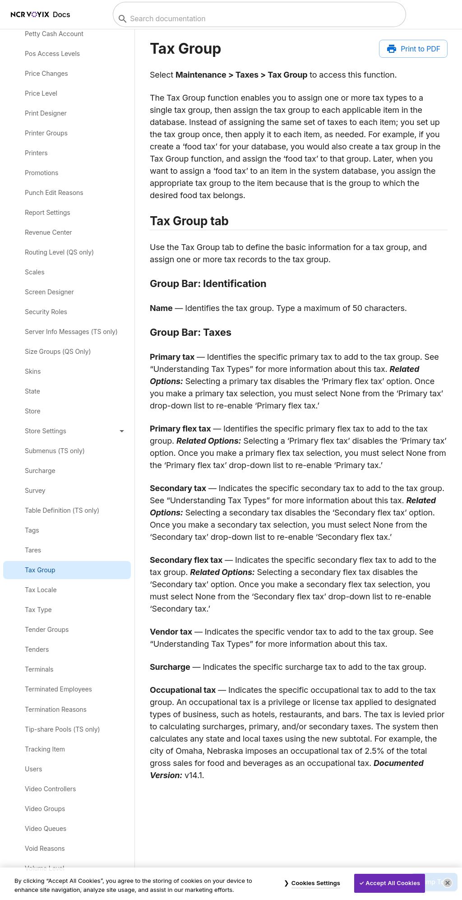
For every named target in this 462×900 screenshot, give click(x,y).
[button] (67, 431)
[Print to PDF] (413, 49)
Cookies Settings (315, 882)
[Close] (447, 883)
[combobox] (258, 18)
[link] (67, 33)
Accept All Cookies (392, 882)
